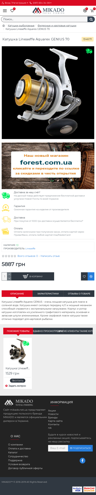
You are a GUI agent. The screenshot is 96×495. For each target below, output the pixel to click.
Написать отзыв (50, 256)
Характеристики (48, 293)
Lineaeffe (30, 248)
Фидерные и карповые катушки (57, 25)
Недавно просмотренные (48, 331)
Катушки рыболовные (21, 25)
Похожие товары (18, 331)
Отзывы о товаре (79, 293)
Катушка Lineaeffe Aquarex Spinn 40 (18, 368)
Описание (17, 293)
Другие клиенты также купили (78, 331)
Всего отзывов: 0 (27, 256)
